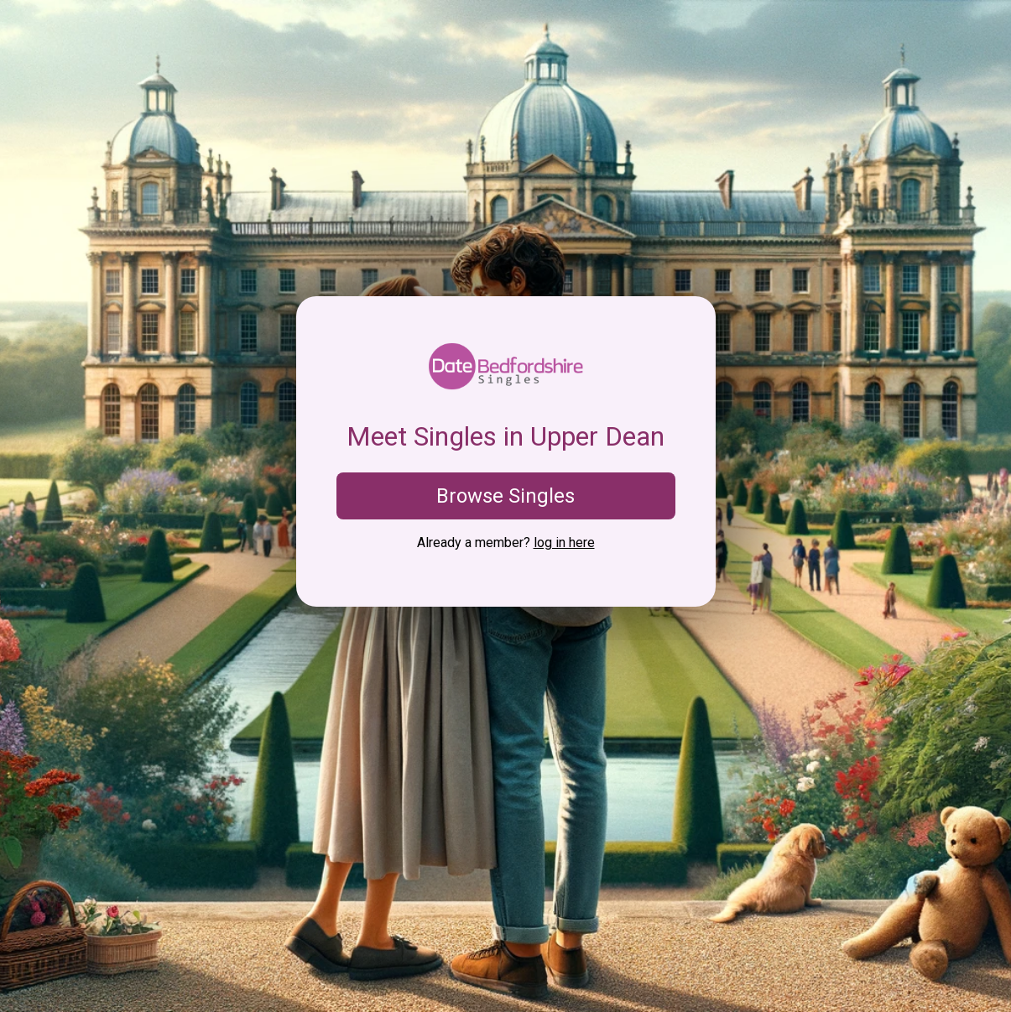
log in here (564, 542)
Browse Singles (505, 496)
